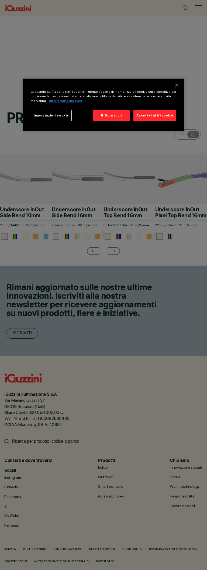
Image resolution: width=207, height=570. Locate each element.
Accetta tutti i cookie (154, 115)
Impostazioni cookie (51, 115)
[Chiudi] (177, 85)
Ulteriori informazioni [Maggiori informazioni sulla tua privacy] (65, 101)
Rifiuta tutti (111, 115)
